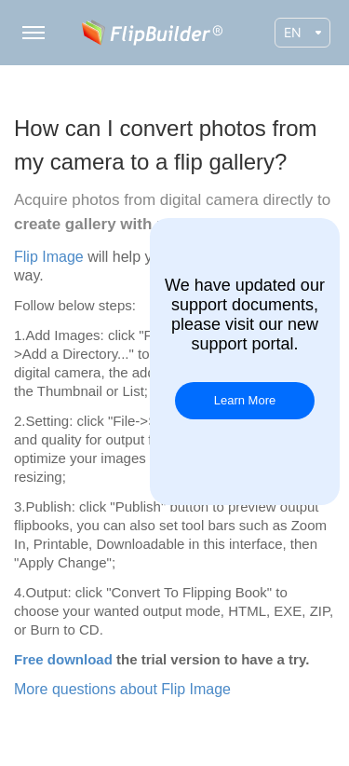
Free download (63, 659)
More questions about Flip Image (122, 689)
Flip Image (49, 257)
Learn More (244, 400)
